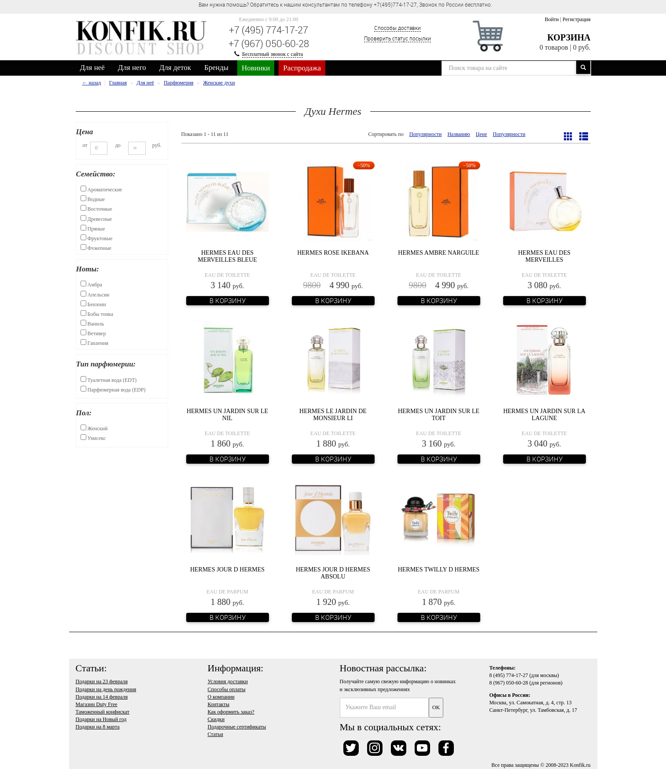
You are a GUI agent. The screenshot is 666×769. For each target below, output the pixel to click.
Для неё (92, 67)
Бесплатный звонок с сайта (272, 54)
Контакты (219, 704)
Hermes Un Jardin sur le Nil (227, 414)
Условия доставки (228, 681)
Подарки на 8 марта (98, 727)
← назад (91, 83)
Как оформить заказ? (231, 712)
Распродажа (302, 68)
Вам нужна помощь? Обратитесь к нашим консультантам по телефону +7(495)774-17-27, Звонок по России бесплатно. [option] (345, 4)
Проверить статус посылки (397, 38)
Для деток (175, 67)
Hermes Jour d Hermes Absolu (333, 572)
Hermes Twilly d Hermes (439, 569)
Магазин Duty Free (97, 704)
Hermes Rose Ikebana (333, 252)
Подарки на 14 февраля (102, 697)
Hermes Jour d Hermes (227, 569)
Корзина (568, 37)
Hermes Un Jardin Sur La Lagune (544, 414)
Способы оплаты (227, 689)
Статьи (215, 734)
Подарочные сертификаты (237, 727)
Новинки (256, 68)
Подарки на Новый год (101, 719)
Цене (481, 134)
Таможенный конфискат (103, 712)
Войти (552, 19)
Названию (458, 134)
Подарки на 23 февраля (102, 681)
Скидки (216, 719)
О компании (221, 697)
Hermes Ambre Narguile (438, 252)
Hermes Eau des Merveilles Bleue (227, 256)
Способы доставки (397, 27)
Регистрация (577, 19)
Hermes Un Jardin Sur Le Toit (438, 414)
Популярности (425, 134)
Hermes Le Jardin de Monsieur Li (333, 414)
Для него (132, 67)
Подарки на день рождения (106, 689)
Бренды (216, 67)
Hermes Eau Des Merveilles (544, 256)
